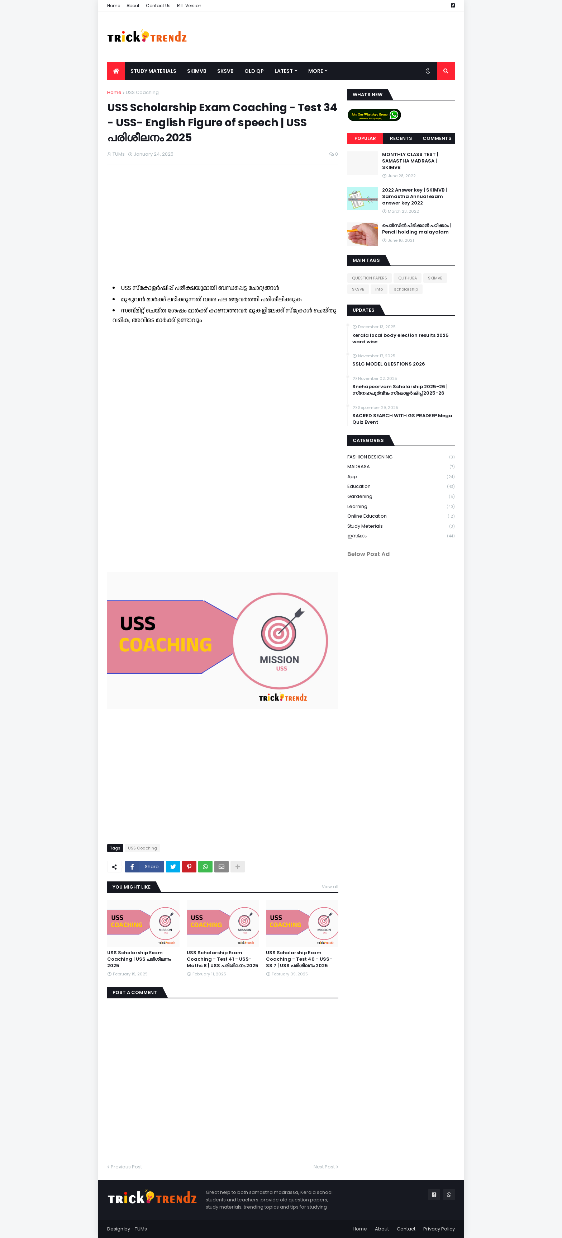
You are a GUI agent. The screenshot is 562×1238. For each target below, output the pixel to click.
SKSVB (358, 289)
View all (330, 887)
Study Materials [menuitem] (153, 71)
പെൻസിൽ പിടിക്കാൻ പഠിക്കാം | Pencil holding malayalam (416, 228)
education (401, 486)
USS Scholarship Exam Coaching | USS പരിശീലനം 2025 (139, 959)
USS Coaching (142, 92)
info (379, 289)
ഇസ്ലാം (401, 536)
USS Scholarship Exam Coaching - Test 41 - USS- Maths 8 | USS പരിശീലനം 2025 (222, 959)
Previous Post (126, 1166)
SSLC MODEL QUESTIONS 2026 (388, 364)
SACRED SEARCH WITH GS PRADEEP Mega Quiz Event (402, 419)
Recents (401, 138)
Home (113, 6)
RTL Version (189, 6)
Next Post (324, 1166)
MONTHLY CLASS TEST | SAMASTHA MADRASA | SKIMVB (410, 161)
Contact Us (158, 6)
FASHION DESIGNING (401, 457)
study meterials (401, 526)
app (401, 477)
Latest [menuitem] (284, 71)
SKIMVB (435, 278)
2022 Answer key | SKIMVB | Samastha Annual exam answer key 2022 (414, 196)
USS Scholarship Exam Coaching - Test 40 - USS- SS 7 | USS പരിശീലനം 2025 (299, 959)
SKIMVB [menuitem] (196, 71)
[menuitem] (116, 71)
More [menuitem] (315, 71)
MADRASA (401, 467)
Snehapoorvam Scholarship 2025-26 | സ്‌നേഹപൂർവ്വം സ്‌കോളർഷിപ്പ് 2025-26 (400, 389)
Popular (365, 138)
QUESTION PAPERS (369, 278)
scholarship (406, 289)
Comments (437, 138)
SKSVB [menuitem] (225, 71)
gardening (401, 496)
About (133, 6)
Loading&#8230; (222, 446)
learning (401, 506)
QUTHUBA (407, 278)
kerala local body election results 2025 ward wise (400, 338)
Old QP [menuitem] (254, 71)
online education (401, 516)
